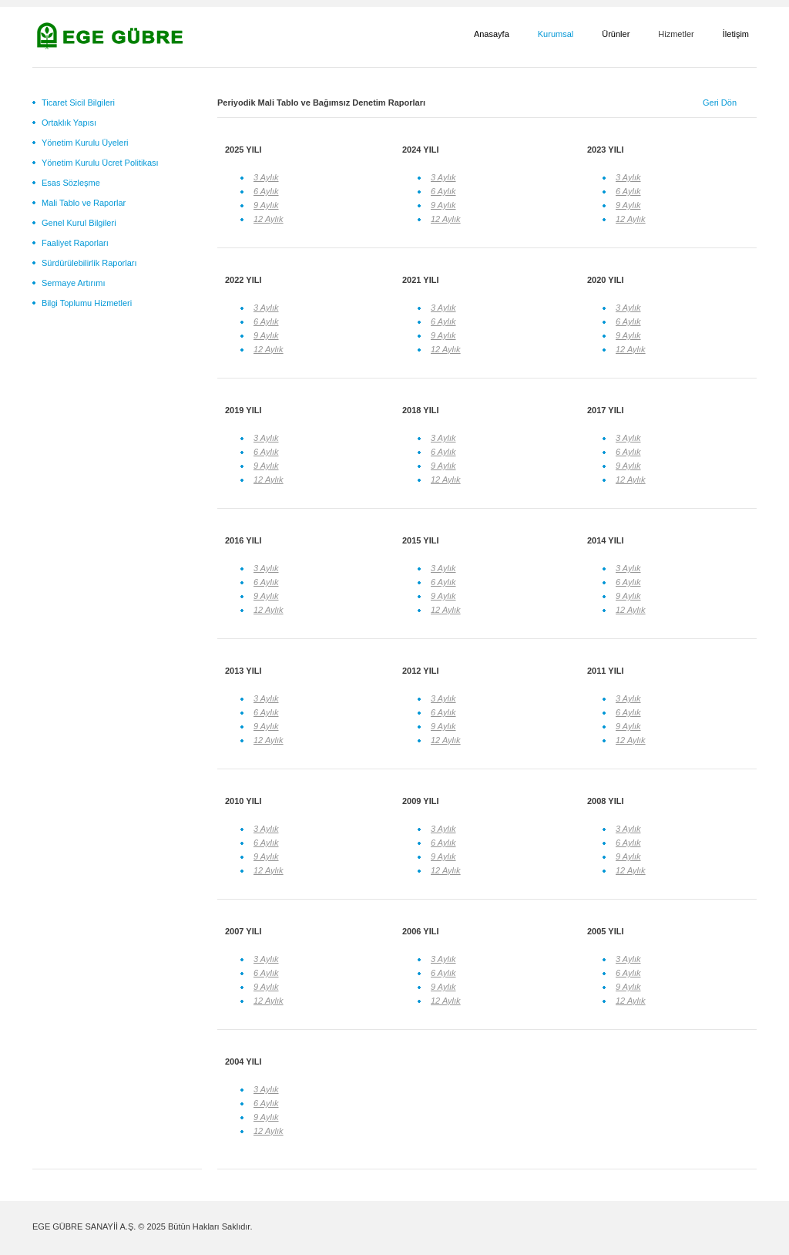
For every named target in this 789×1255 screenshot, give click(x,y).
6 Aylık (266, 191)
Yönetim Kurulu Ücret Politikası (100, 162)
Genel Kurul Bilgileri (79, 222)
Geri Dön (720, 102)
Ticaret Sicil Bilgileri (78, 102)
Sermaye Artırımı (74, 283)
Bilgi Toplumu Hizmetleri (87, 303)
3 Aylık (266, 177)
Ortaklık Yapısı (69, 122)
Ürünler (616, 34)
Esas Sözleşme (71, 182)
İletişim (736, 34)
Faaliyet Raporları (75, 242)
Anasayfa (491, 34)
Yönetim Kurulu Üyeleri (85, 142)
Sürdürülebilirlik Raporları (89, 262)
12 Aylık (268, 219)
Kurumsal (555, 34)
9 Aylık (266, 205)
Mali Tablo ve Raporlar (84, 202)
